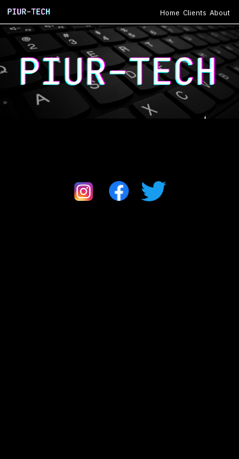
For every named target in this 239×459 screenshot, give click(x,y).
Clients (194, 12)
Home (170, 12)
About (220, 12)
